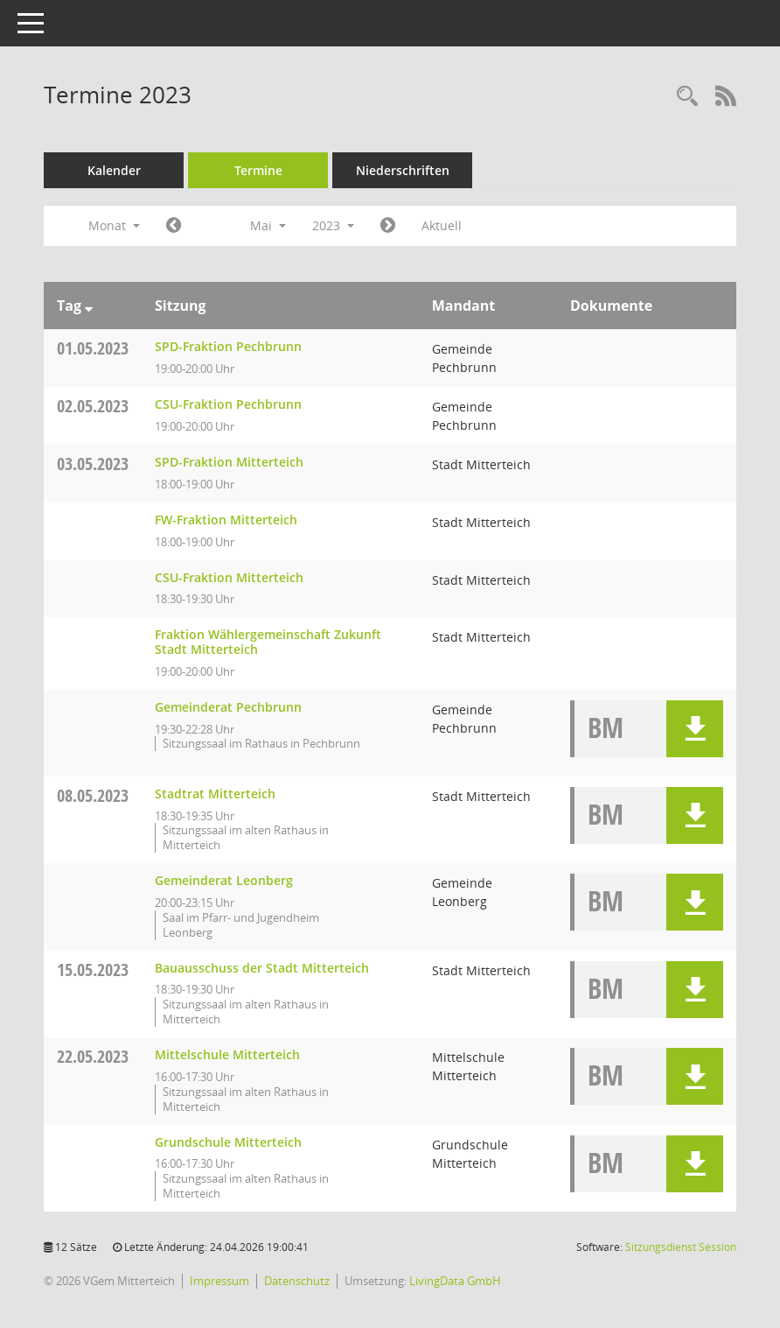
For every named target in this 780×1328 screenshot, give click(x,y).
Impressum (219, 1281)
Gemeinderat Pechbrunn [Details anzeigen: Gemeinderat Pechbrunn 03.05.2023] (228, 707)
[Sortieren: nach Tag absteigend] (89, 305)
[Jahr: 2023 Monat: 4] (173, 226)
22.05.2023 (93, 1056)
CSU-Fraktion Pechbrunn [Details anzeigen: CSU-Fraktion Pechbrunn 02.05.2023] (228, 404)
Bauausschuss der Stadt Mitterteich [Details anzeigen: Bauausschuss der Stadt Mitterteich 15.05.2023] (262, 967)
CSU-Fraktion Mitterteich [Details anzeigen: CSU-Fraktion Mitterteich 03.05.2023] (229, 577)
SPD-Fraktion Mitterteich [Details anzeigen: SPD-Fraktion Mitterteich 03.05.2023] (229, 461)
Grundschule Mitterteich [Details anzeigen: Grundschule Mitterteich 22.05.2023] (228, 1142)
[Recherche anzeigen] (687, 96)
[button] (694, 728)
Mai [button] (268, 225)
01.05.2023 (93, 348)
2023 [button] (333, 225)
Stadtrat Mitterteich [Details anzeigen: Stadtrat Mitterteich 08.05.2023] (215, 793)
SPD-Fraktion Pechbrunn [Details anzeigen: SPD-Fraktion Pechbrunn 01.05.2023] (228, 346)
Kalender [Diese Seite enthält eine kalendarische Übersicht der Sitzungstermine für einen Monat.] (114, 170)
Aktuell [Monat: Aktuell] (441, 225)
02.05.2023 (93, 406)
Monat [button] (114, 225)
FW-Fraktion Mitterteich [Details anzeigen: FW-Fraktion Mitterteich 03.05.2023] (226, 519)
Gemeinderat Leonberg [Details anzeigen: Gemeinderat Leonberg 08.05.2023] (224, 880)
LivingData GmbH (455, 1281)
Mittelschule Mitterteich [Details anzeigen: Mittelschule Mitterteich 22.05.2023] (227, 1054)
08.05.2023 (93, 795)
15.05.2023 (93, 969)
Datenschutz (297, 1281)
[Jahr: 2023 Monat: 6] (387, 226)
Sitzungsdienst (680, 1247)
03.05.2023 (93, 463)
